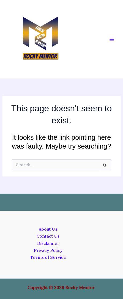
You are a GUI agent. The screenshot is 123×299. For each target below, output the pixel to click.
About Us (48, 229)
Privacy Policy (48, 250)
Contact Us (48, 236)
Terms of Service (48, 257)
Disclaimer (48, 243)
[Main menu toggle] (112, 39)
